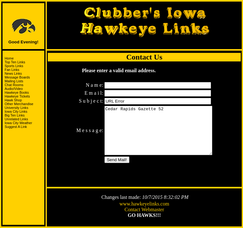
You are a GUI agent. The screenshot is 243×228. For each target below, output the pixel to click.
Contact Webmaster (144, 210)
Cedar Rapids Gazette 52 (158, 132)
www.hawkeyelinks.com (144, 204)
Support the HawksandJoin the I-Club (23, 139)
